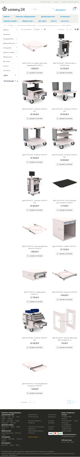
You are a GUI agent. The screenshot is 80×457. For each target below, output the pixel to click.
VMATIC (4, 396)
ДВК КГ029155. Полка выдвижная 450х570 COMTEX (34, 247)
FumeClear (10, 376)
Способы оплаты (51, 383)
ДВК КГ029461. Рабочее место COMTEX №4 (64, 64)
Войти (56, 2)
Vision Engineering (7, 388)
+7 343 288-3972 (66, 380)
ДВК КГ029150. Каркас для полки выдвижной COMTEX (34, 64)
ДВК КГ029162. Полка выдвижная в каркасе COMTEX (34, 340)
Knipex (12, 400)
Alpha (12, 382)
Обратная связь (46, 2)
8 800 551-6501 (67, 384)
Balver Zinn (5, 382)
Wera (17, 400)
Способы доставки (51, 377)
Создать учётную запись (70, 2)
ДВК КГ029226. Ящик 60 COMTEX (64, 292)
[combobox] (43, 9)
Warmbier (11, 394)
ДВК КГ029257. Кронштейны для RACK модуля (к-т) (64, 316)
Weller (4, 374)
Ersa (9, 372)
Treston (4, 394)
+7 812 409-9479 (66, 376)
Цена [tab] (6, 75)
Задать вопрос (33, 392)
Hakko (4, 372)
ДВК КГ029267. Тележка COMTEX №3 (34, 110)
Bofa (3, 376)
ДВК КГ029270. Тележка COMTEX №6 (64, 110)
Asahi (3, 384)
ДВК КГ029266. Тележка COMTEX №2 (64, 156)
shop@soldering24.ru (56, 10)
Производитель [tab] (11, 81)
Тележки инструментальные (48, 25)
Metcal (17, 376)
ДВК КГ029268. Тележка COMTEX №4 (34, 316)
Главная (5, 25)
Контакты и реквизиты (52, 371)
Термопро (5, 378)
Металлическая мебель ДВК (26, 25)
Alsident (10, 374)
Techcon (19, 394)
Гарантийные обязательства (33, 371)
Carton (4, 390)
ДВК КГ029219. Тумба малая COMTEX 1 (34, 293)
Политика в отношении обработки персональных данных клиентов (36, 385)
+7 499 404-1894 (66, 372)
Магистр (13, 378)
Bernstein (5, 400)
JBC (13, 372)
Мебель (11, 25)
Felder (18, 382)
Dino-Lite (18, 388)
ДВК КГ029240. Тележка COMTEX (34, 155)
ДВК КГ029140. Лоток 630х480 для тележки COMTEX (64, 201)
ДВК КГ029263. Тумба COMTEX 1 (64, 246)
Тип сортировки (26, 29)
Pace (17, 372)
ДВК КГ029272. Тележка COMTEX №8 (34, 201)
